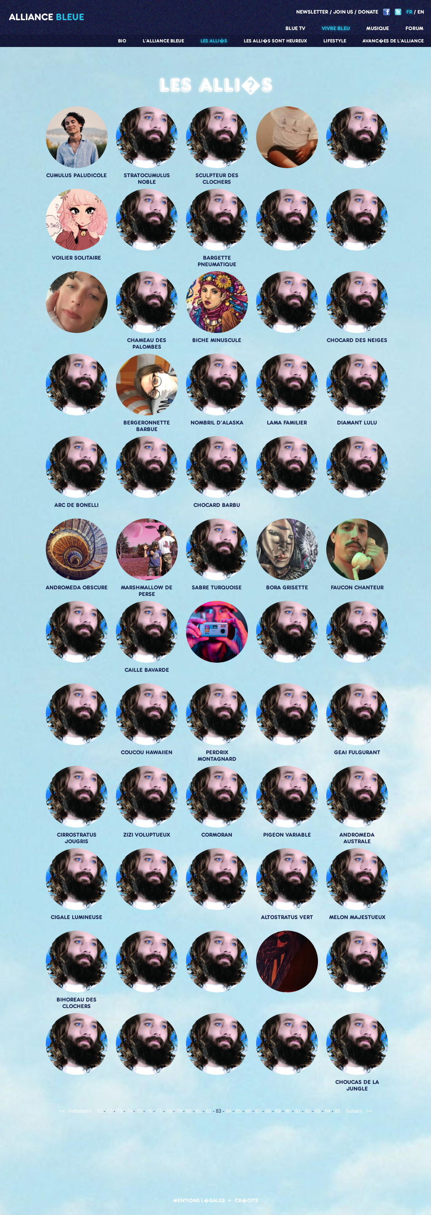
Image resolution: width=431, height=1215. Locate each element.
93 (317, 1111)
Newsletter (312, 12)
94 (327, 1111)
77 (159, 1111)
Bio (122, 41)
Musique (377, 28)
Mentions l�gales (199, 1200)
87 (258, 1111)
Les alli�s (213, 41)
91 (297, 1111)
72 (109, 1111)
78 (169, 1111)
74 (129, 1111)
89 (277, 1111)
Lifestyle (334, 41)
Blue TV (295, 28)
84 (228, 1111)
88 (268, 1111)
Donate (368, 12)
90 (287, 1111)
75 (139, 1111)
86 (248, 1111)
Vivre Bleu (336, 28)
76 (149, 1111)
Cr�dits (246, 1200)
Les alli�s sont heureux (275, 41)
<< (62, 1111)
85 (238, 1111)
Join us (343, 12)
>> (369, 1111)
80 (188, 1111)
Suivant (354, 1111)
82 (208, 1111)
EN (420, 12)
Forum (414, 28)
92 (307, 1111)
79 (178, 1111)
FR (409, 12)
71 (99, 1111)
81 (198, 1111)
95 (337, 1111)
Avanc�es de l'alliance (393, 41)
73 (119, 1111)
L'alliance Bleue (163, 41)
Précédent (80, 1111)
